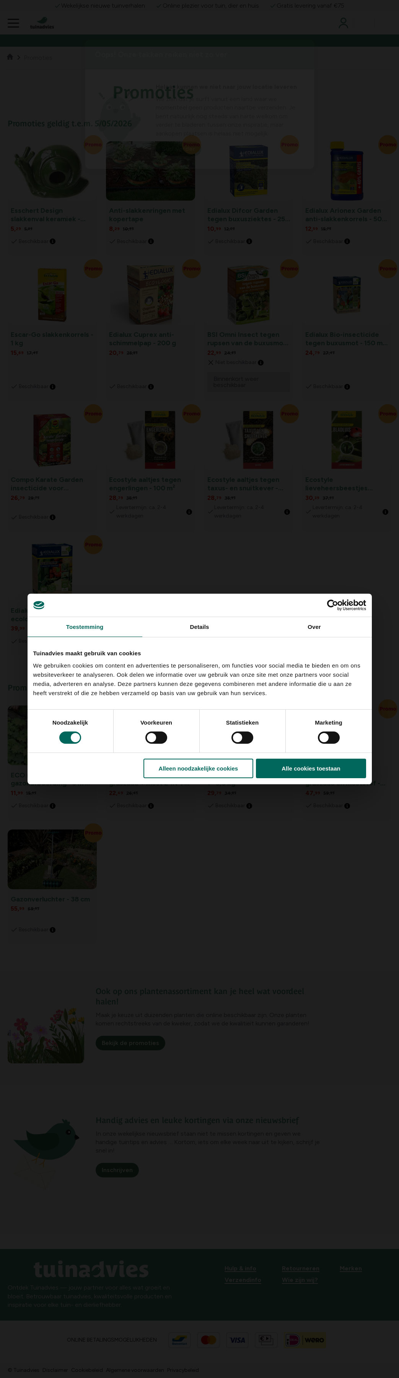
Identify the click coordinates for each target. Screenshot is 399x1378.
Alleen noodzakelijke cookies (198, 768)
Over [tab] (314, 627)
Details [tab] (199, 627)
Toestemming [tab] (85, 627)
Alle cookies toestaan (311, 768)
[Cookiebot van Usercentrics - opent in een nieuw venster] (332, 605)
